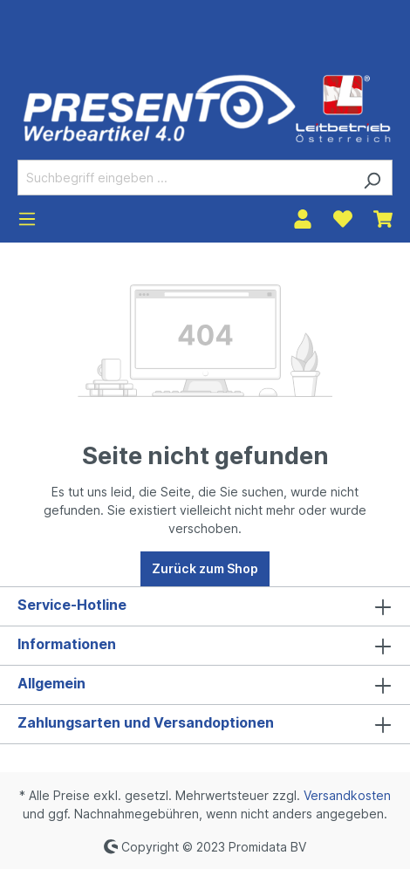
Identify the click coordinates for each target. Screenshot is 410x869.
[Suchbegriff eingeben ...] (184, 177)
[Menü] (27, 219)
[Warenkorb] (383, 219)
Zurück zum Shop (205, 568)
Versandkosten (347, 795)
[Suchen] (372, 177)
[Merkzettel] (343, 219)
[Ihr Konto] (303, 219)
